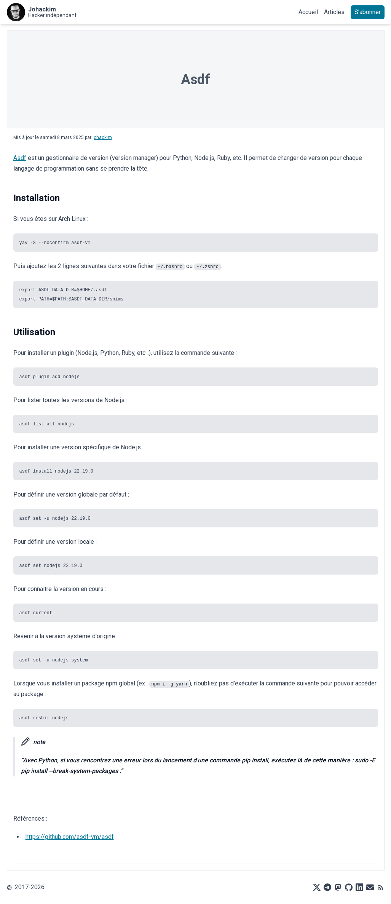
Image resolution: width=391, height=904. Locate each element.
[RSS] (381, 887)
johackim (102, 137)
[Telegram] (327, 887)
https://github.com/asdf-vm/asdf (70, 836)
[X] (317, 887)
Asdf (19, 157)
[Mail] (370, 887)
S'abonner (367, 12)
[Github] (349, 887)
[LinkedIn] (359, 887)
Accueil (308, 12)
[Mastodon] (338, 887)
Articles (334, 12)
